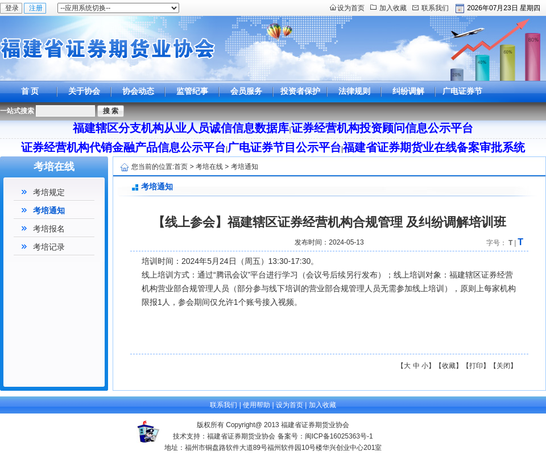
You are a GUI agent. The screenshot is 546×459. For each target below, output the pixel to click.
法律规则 (354, 91)
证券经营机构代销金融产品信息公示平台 (123, 147)
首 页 (30, 91)
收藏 (449, 366)
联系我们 (435, 8)
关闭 (503, 366)
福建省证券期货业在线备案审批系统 (434, 147)
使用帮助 (256, 405)
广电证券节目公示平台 (462, 101)
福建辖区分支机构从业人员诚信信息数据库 (181, 128)
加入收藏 (393, 8)
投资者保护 (300, 91)
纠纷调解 (408, 91)
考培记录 (49, 246)
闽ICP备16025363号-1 (339, 436)
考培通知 (49, 210)
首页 (181, 167)
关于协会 (84, 91)
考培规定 (49, 192)
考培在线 (209, 167)
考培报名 (49, 228)
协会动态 (138, 91)
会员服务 (246, 91)
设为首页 (351, 8)
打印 (476, 366)
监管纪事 (192, 91)
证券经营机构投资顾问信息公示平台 (382, 128)
